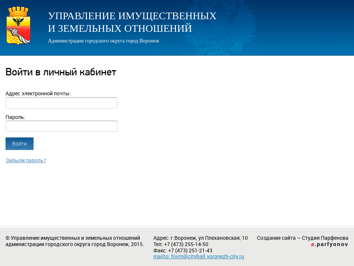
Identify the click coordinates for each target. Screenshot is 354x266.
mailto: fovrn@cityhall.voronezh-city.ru (198, 256)
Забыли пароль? (26, 160)
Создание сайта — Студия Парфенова (302, 240)
